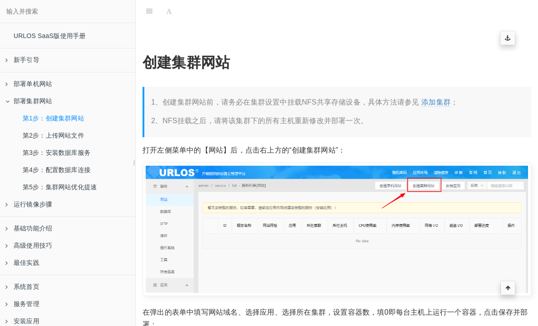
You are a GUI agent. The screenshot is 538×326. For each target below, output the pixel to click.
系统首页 (22, 286)
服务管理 (22, 303)
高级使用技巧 (28, 245)
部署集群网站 (28, 101)
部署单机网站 (28, 83)
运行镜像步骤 (28, 204)
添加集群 (436, 102)
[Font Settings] (169, 11)
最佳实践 (22, 262)
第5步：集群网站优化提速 (60, 187)
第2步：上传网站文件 (53, 135)
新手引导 (22, 59)
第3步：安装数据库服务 (56, 152)
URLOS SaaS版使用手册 (50, 35)
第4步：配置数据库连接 (56, 169)
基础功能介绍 (28, 228)
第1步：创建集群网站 (53, 118)
